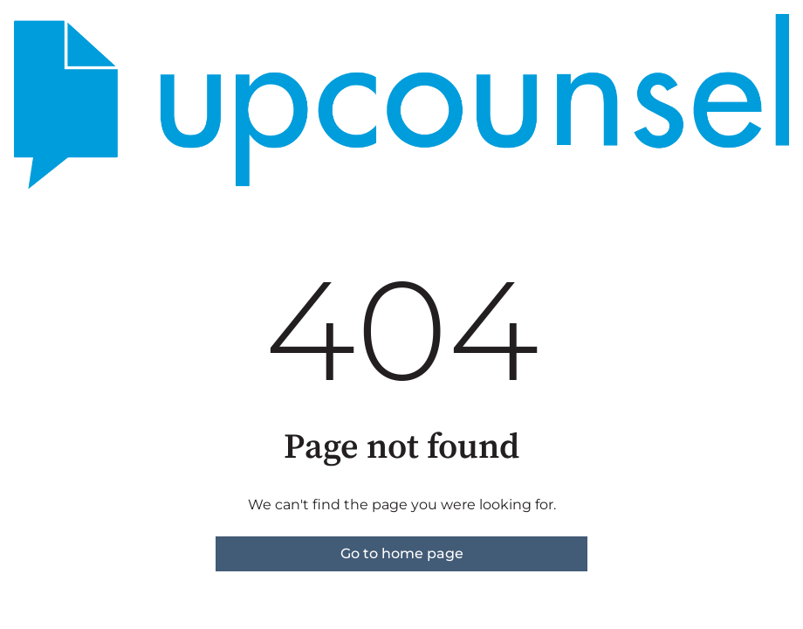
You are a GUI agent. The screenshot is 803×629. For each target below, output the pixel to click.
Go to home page (401, 553)
